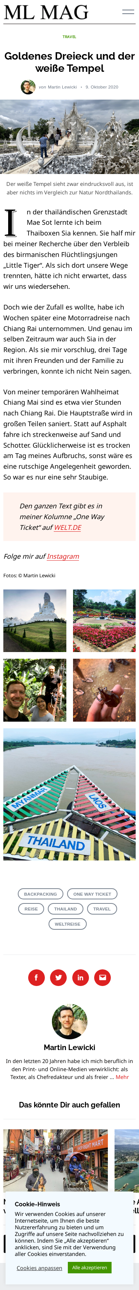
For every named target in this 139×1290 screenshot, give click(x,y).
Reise (31, 908)
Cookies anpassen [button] (39, 1267)
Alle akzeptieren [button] (89, 1267)
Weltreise (67, 924)
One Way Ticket (92, 894)
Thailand (65, 908)
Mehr (122, 1076)
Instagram (63, 556)
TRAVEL (69, 36)
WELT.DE (67, 527)
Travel (102, 908)
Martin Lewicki (62, 86)
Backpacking (40, 894)
